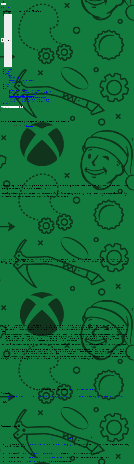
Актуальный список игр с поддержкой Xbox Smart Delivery (30, 101)
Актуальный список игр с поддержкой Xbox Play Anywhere (30, 99)
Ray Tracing (73, 397)
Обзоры (8, 86)
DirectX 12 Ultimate (36, 397)
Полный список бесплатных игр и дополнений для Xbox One (31, 92)
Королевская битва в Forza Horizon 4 (40, 453)
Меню (3, 4)
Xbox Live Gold (14, 77)
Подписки (8, 75)
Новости (8, 71)
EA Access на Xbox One (17, 82)
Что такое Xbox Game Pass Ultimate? (22, 81)
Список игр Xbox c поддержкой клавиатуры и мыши (27, 98)
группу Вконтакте (93, 389)
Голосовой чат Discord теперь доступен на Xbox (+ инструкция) (50, 438)
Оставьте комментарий (114, 397)
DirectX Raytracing (50, 397)
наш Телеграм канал (76, 389)
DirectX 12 (24, 397)
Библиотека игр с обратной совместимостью (25, 90)
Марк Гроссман (98, 397)
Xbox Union (5, 7)
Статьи (7, 73)
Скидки (7, 84)
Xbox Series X (83, 397)
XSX (90, 397)
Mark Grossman (62, 397)
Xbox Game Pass (15, 79)
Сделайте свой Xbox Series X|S (37, 461)
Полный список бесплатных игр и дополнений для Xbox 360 (30, 94)
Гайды (7, 103)
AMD (18, 397)
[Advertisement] (63, 113)
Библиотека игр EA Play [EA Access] (22, 96)
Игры (7, 88)
